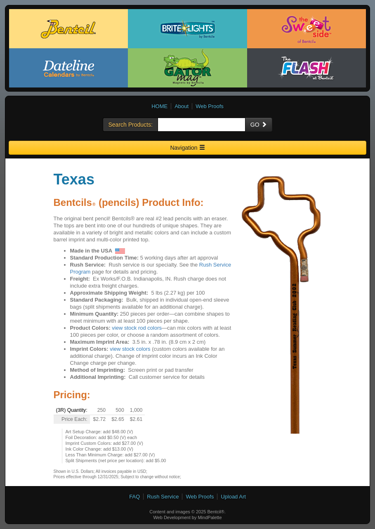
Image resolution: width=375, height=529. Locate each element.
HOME (159, 106)
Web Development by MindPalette (187, 517)
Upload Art (233, 497)
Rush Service (163, 497)
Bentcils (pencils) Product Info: (129, 202)
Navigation (187, 147)
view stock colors (130, 349)
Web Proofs (210, 106)
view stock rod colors (137, 328)
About (182, 106)
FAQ (134, 497)
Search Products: (130, 124)
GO (258, 124)
